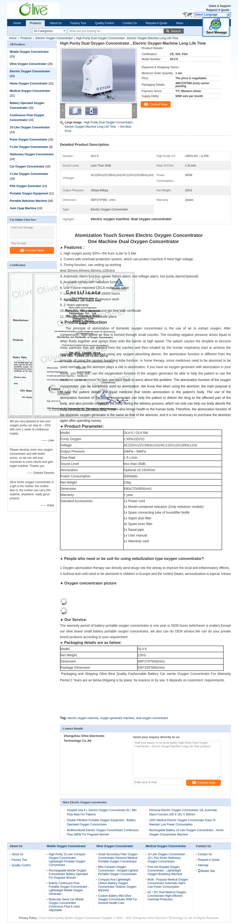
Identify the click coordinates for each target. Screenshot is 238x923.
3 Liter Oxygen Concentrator (29, 174)
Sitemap (203, 864)
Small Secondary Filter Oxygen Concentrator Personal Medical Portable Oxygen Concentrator (117, 857)
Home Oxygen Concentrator (29, 83)
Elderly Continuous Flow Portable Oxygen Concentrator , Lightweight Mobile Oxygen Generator (69, 888)
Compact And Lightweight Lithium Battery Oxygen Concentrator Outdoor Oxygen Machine (117, 884)
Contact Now (32, 250)
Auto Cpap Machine (23, 208)
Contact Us (130, 23)
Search (176, 31)
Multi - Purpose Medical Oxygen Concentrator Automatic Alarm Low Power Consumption (168, 882)
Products (35, 23)
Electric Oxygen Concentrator (54, 38)
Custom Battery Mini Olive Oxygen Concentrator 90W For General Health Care (117, 899)
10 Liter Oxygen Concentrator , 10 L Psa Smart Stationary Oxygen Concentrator (167, 857)
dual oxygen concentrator (152, 717)
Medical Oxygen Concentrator (30, 91)
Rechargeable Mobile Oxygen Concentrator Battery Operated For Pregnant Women (68, 873)
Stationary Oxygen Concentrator (32, 154)
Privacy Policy (28, 917)
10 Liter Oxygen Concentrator (30, 127)
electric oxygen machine (83, 717)
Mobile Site (206, 870)
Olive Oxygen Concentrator (28, 64)
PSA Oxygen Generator (25, 186)
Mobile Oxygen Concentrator (29, 51)
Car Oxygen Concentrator (27, 166)
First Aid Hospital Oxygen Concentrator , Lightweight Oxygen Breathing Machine (165, 870)
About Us (55, 23)
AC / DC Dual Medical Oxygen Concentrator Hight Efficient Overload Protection (167, 895)
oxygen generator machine (117, 717)
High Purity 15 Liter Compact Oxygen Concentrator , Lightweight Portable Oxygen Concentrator (67, 859)
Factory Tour (78, 23)
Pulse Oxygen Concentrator (28, 139)
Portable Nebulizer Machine (28, 201)
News (179, 23)
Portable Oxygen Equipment (29, 193)
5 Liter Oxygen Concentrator (29, 147)
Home (17, 23)
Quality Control (104, 23)
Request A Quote (217, 10)
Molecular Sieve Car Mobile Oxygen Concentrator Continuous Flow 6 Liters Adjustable (66, 904)
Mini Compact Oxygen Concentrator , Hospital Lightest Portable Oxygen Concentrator (118, 870)
